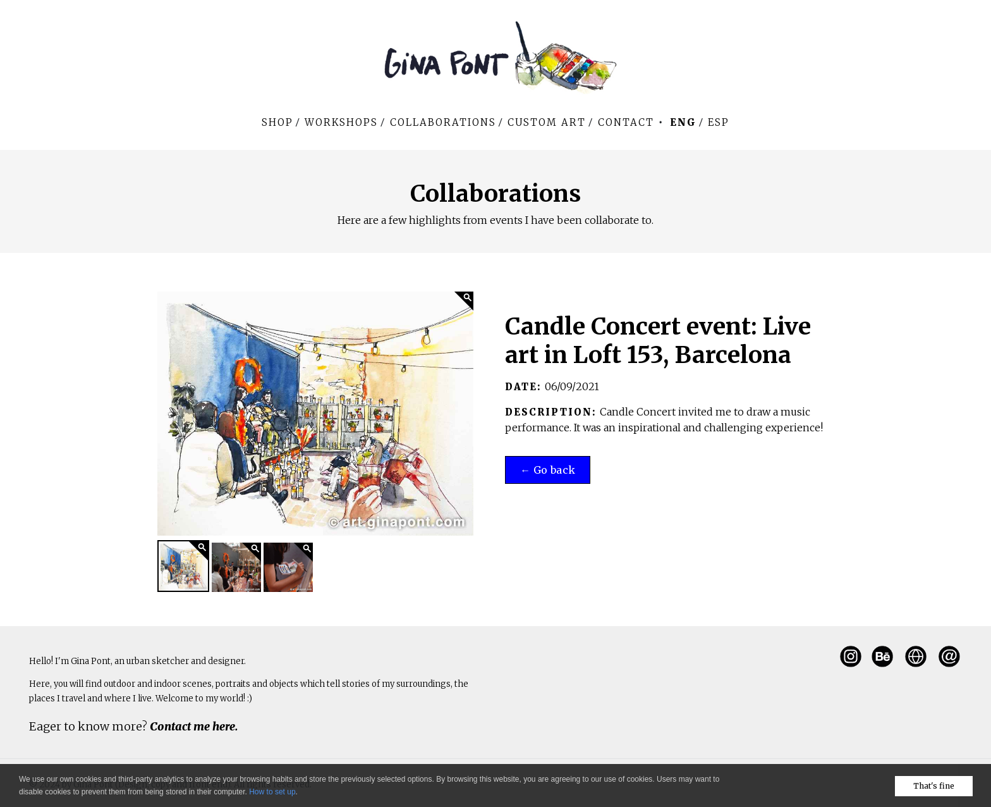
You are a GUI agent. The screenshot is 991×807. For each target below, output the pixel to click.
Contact (626, 122)
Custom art (547, 122)
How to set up (272, 791)
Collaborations (443, 122)
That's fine (933, 786)
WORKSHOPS (341, 122)
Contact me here (192, 726)
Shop (277, 122)
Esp (718, 122)
